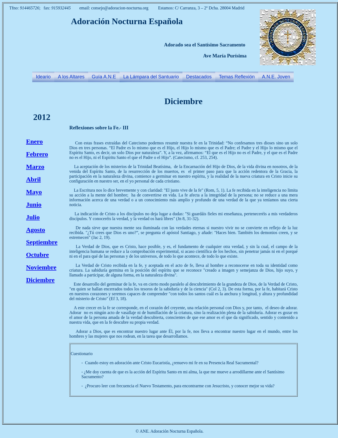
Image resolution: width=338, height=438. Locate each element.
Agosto (35, 229)
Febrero (37, 154)
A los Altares (71, 76)
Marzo (35, 166)
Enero (34, 141)
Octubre (37, 254)
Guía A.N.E (104, 76)
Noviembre (41, 267)
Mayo (34, 191)
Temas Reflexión (237, 76)
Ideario (43, 76)
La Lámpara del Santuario (151, 76)
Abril (33, 179)
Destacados (199, 76)
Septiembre (41, 242)
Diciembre (40, 279)
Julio (33, 217)
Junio (33, 204)
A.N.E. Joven (276, 76)
